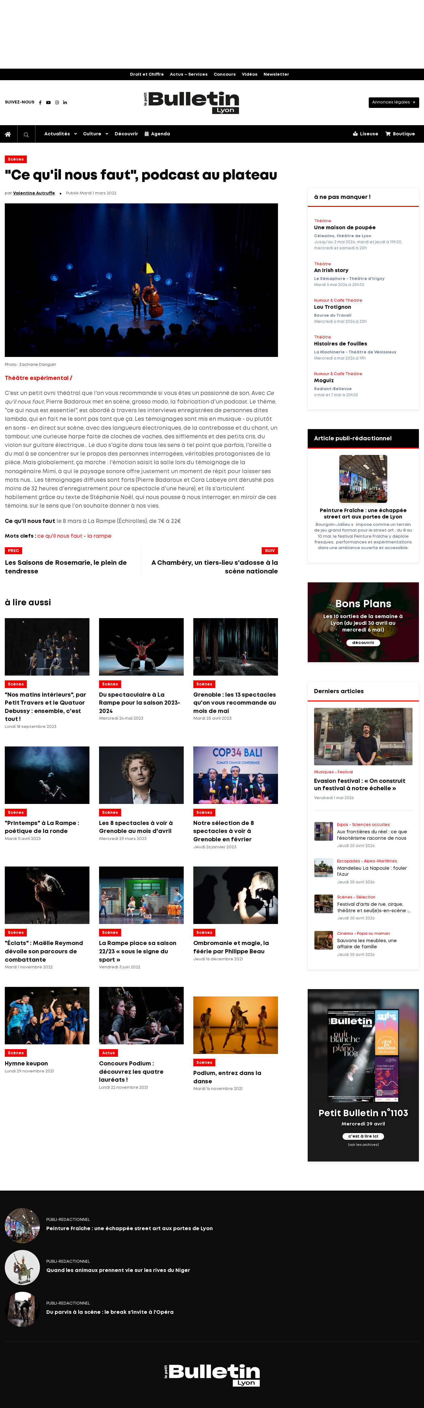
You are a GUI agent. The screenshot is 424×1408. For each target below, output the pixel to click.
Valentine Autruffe (34, 193)
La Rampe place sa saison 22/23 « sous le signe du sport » (137, 951)
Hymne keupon (26, 1063)
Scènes (16, 159)
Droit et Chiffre (147, 74)
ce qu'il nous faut (59, 536)
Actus (108, 1053)
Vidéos (250, 74)
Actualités (57, 134)
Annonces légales (391, 102)
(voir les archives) (363, 1145)
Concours (225, 74)
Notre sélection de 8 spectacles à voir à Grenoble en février (223, 831)
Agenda (157, 134)
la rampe (99, 536)
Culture (92, 134)
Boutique (400, 134)
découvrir (363, 643)
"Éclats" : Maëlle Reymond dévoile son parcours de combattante (44, 951)
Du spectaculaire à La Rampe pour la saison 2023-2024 (139, 703)
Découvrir (126, 134)
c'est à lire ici (363, 1137)
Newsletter (276, 74)
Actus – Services (189, 74)
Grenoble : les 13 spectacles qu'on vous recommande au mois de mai (234, 703)
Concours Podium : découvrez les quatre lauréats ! (131, 1072)
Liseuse (365, 134)
